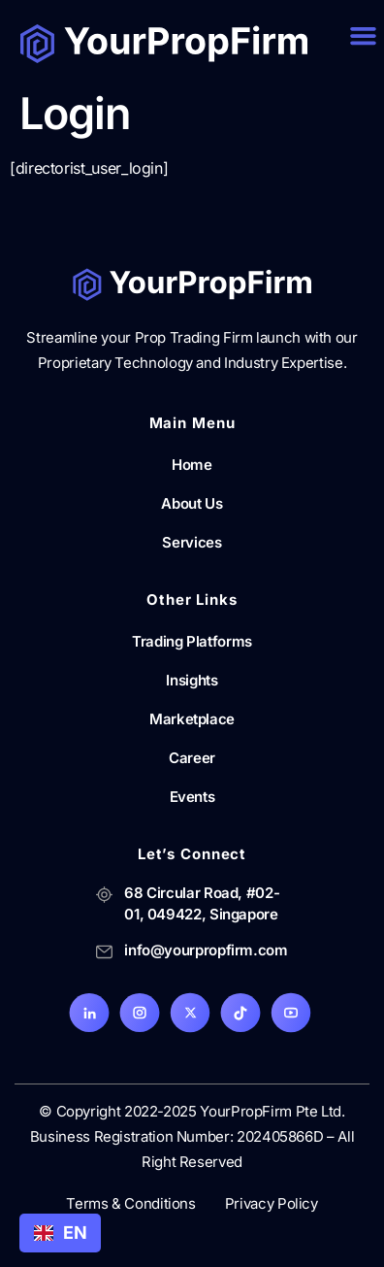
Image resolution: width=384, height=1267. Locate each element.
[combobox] (60, 1233)
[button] (362, 36)
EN (60, 1232)
